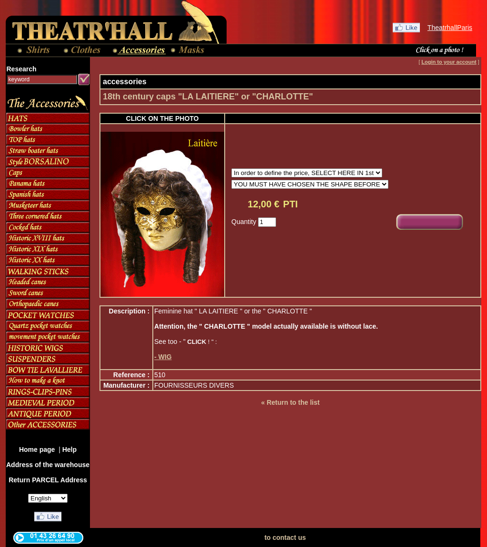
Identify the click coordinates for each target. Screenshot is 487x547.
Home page (38, 449)
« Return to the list (290, 402)
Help (69, 449)
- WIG (163, 357)
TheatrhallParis (449, 27)
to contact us (285, 537)
